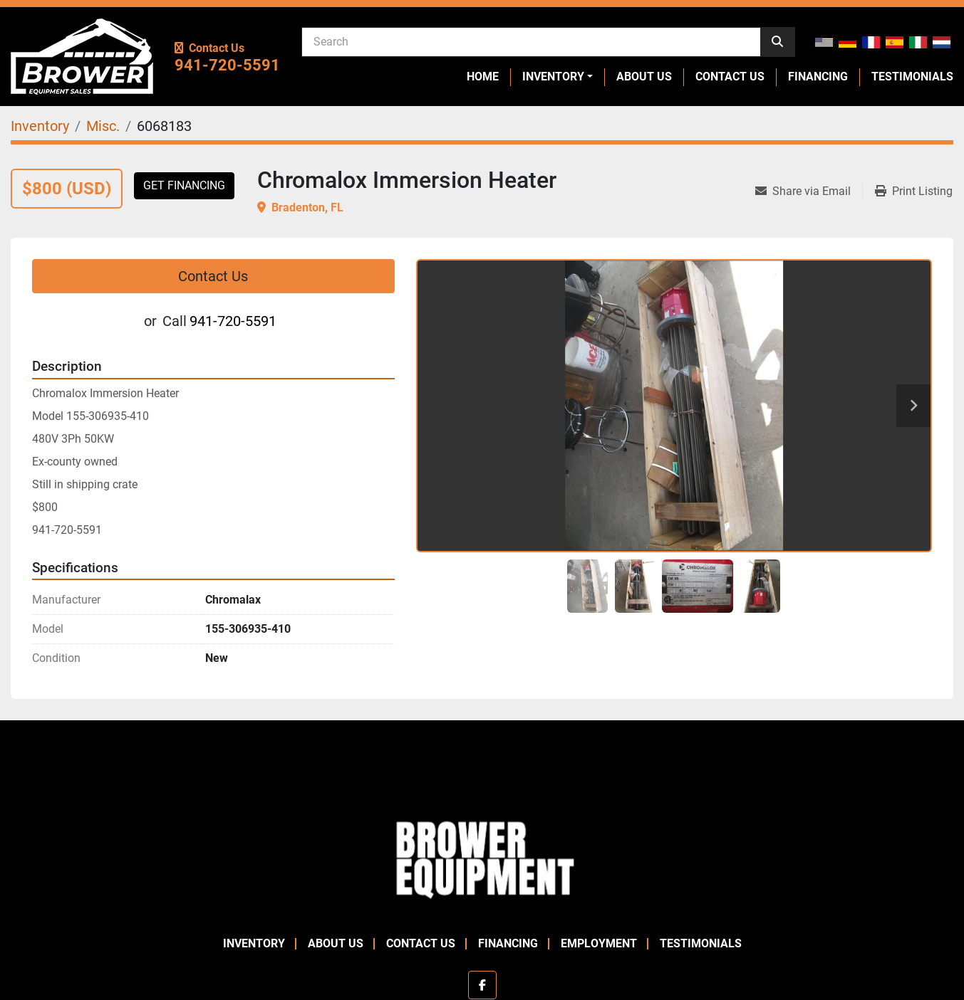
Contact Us (730, 76)
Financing (818, 76)
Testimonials (912, 76)
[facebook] (482, 985)
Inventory (553, 76)
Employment (599, 943)
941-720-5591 (227, 65)
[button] (557, 76)
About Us (644, 76)
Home (483, 76)
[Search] (531, 41)
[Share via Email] (809, 191)
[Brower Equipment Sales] (482, 857)
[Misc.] (103, 126)
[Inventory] (40, 126)
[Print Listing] (913, 191)
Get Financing (184, 185)
